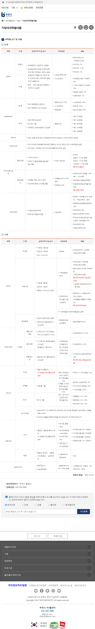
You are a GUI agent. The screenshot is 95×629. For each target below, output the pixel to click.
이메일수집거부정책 (37, 585)
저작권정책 (53, 585)
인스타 (53, 591)
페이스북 (41, 591)
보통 (38, 505)
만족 (25, 505)
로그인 (37, 536)
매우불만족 (69, 505)
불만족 (52, 505)
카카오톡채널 (47, 591)
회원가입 (58, 536)
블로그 (36, 591)
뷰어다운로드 (80, 585)
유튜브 (59, 591)
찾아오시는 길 (66, 585)
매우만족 (10, 505)
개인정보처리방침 (17, 585)
